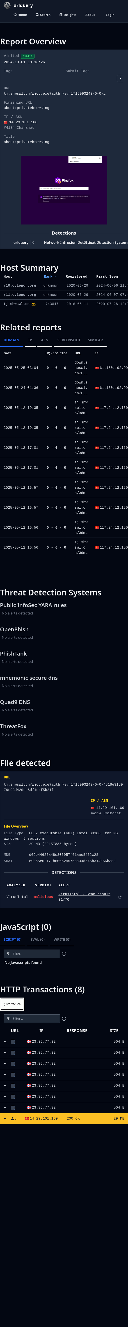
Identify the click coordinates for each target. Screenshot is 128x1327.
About (90, 15)
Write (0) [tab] (62, 939)
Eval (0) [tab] (37, 939)
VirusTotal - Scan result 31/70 (84, 897)
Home (20, 15)
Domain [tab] (11, 340)
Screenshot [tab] (69, 340)
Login (110, 15)
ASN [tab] (44, 340)
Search (43, 15)
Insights (67, 15)
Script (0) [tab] (12, 939)
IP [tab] (30, 340)
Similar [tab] (95, 340)
